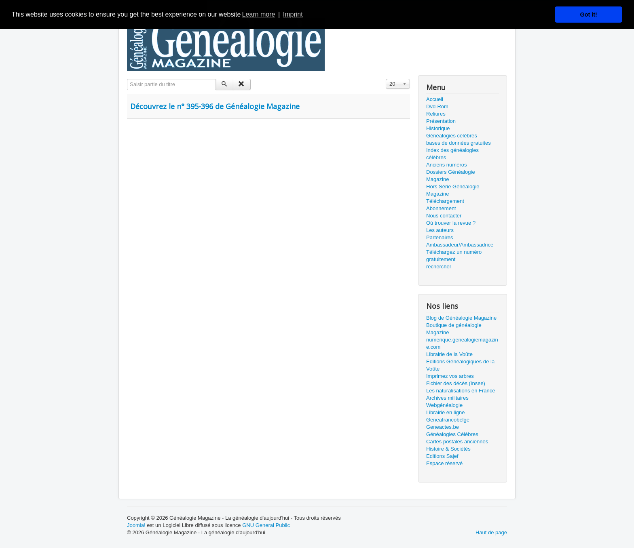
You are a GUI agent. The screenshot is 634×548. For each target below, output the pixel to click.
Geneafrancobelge (447, 420)
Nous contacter (443, 216)
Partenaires (439, 237)
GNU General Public (266, 525)
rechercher (438, 266)
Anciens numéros (446, 165)
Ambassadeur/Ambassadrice (459, 245)
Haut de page (491, 532)
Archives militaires (447, 398)
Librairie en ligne (445, 412)
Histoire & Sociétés (448, 449)
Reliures (436, 114)
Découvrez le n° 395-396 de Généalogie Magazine (215, 106)
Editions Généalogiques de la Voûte (460, 365)
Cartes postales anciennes (457, 441)
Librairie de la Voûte (449, 354)
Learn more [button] (258, 14)
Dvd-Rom (437, 106)
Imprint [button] (293, 14)
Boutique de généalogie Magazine (454, 328)
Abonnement (441, 208)
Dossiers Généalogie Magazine (450, 175)
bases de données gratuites (458, 143)
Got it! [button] (588, 14)
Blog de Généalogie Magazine (461, 318)
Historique (438, 128)
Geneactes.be (442, 427)
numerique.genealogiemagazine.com (462, 343)
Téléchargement (445, 201)
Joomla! (136, 525)
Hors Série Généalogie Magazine (453, 190)
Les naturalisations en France (460, 391)
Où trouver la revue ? (451, 223)
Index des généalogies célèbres (452, 153)
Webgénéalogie (444, 405)
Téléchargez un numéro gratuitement (454, 255)
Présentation (441, 121)
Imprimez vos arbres (450, 376)
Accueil (434, 99)
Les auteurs (440, 230)
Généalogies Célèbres (452, 434)
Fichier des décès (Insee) (455, 383)
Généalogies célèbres (451, 136)
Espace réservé (444, 463)
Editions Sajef (442, 456)
